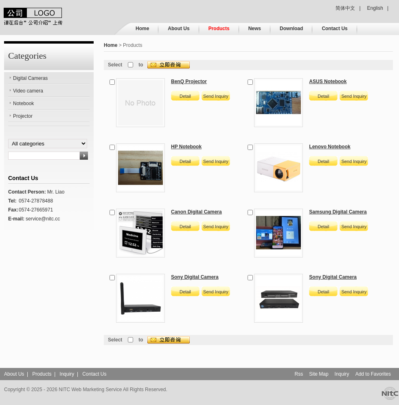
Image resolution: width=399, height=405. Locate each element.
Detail (185, 96)
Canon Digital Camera (196, 212)
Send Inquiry (215, 96)
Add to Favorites (373, 374)
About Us (178, 28)
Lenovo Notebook (329, 147)
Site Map (318, 374)
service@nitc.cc (43, 219)
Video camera (28, 91)
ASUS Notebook (327, 81)
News (254, 28)
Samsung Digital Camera (337, 212)
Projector (23, 116)
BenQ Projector (189, 81)
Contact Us (334, 28)
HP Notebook (186, 147)
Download (291, 28)
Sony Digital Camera (195, 277)
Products (219, 28)
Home (142, 28)
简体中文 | (347, 8)
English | (377, 8)
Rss (299, 374)
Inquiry (66, 374)
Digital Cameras (30, 78)
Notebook (23, 103)
